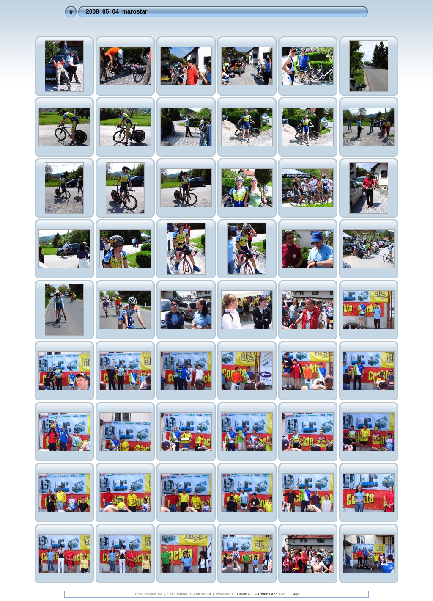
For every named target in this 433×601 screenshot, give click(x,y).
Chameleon (268, 594)
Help (294, 594)
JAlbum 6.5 (243, 594)
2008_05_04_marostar (117, 11)
